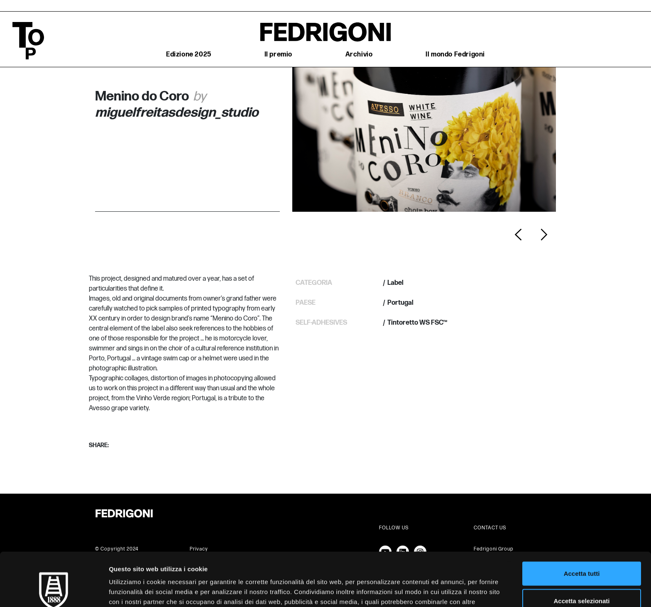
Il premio (278, 55)
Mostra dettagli (436, 590)
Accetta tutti (582, 525)
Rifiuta (582, 579)
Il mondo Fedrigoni (455, 55)
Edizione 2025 (188, 55)
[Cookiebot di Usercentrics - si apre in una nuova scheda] (53, 591)
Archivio (359, 55)
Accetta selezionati (581, 552)
